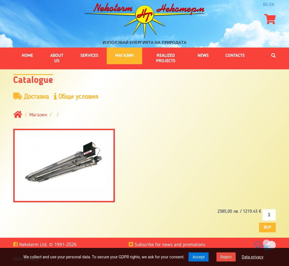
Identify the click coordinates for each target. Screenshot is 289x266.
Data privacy (253, 257)
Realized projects (165, 58)
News (203, 55)
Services (89, 55)
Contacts (235, 55)
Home (27, 55)
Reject (226, 257)
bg (265, 5)
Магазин (124, 55)
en (271, 5)
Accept (198, 257)
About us (56, 58)
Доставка (31, 96)
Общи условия (76, 96)
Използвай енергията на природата (145, 42)
